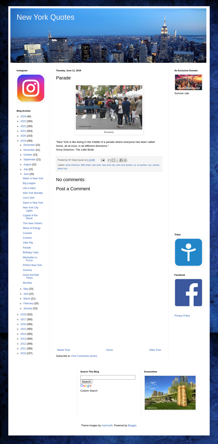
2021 (24, 131)
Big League (29, 183)
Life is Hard (29, 188)
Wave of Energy (31, 228)
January (28, 308)
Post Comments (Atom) (84, 356)
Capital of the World (30, 217)
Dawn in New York (33, 202)
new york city (108, 165)
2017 (24, 319)
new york (96, 165)
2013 (24, 338)
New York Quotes (45, 17)
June (26, 174)
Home (109, 350)
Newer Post (63, 350)
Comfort (27, 237)
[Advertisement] (109, 314)
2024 (24, 116)
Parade (27, 247)
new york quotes (124, 165)
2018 (24, 314)
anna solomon (73, 165)
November (29, 149)
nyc (150, 165)
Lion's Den (28, 197)
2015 (24, 329)
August (27, 164)
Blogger (132, 425)
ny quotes (142, 165)
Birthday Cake (30, 252)
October (28, 154)
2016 (24, 324)
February (28, 303)
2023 (24, 121)
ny (134, 165)
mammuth (107, 425)
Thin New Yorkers (32, 223)
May (26, 288)
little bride (86, 165)
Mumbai (27, 282)
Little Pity (28, 242)
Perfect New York (32, 265)
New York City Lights (30, 209)
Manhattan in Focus (30, 259)
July (26, 169)
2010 (24, 353)
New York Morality (33, 193)
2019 (24, 140)
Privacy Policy (182, 315)
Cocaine (27, 233)
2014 (24, 334)
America (27, 270)
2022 (24, 126)
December (29, 144)
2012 (24, 343)
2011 (24, 348)
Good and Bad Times (31, 276)
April (26, 293)
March (27, 298)
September (29, 159)
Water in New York (33, 178)
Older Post (155, 350)
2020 (24, 135)
